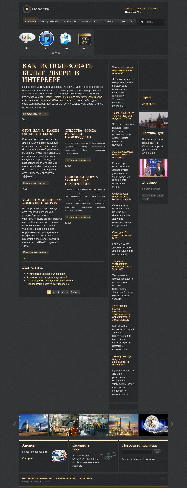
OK (157, 451)
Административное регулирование (46, 273)
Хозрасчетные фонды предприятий (47, 277)
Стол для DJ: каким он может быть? (122, 235)
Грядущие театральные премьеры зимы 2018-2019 (121, 265)
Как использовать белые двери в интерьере (57, 72)
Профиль (141, 8)
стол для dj (44, 146)
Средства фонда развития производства (80, 134)
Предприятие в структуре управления (48, 283)
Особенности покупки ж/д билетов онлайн (121, 196)
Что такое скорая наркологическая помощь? (122, 70)
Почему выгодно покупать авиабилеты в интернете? (122, 360)
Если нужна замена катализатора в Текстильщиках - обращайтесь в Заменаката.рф (123, 313)
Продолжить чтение (34, 113)
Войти (128, 8)
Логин (153, 8)
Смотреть (27, 458)
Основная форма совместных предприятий (81, 180)
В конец (75, 292)
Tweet (25, 119)
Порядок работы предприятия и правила (50, 280)
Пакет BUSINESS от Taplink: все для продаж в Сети (123, 116)
